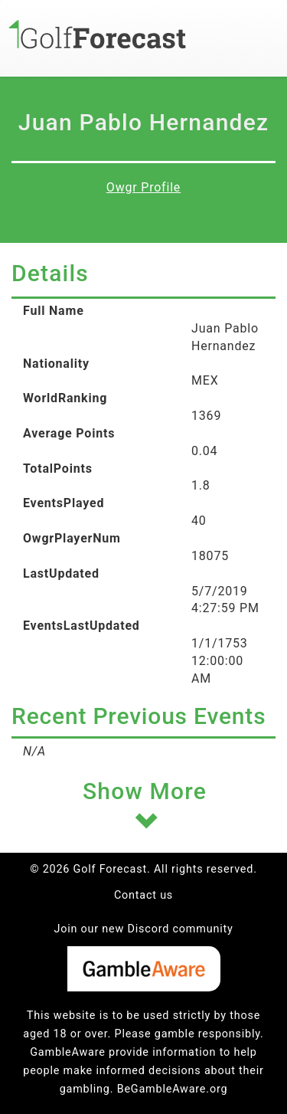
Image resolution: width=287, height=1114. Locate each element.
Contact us (143, 895)
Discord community (180, 928)
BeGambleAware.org (172, 1089)
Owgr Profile (143, 187)
